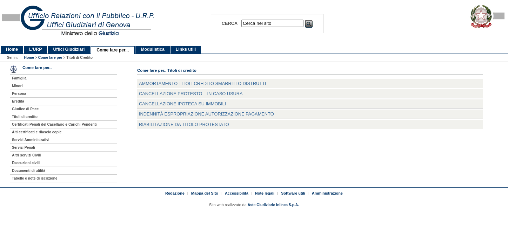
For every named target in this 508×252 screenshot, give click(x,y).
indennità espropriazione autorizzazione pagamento (206, 114)
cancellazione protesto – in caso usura (191, 93)
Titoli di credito (25, 117)
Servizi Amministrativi (30, 140)
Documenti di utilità (28, 171)
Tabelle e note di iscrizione (34, 178)
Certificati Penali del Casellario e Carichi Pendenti (54, 124)
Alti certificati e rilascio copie (37, 132)
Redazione (175, 193)
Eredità (18, 101)
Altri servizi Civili (26, 155)
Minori (17, 86)
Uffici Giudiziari (69, 49)
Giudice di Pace (25, 109)
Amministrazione (327, 193)
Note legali (264, 193)
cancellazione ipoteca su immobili (182, 103)
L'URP (35, 49)
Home (12, 49)
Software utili (293, 193)
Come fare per (50, 57)
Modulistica (152, 49)
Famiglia (19, 78)
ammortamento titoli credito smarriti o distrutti (202, 83)
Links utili (186, 49)
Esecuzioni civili (26, 163)
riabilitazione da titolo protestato (184, 124)
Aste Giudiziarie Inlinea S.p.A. (273, 205)
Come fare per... (112, 50)
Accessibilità (236, 193)
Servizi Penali (23, 147)
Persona (19, 94)
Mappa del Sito (204, 193)
